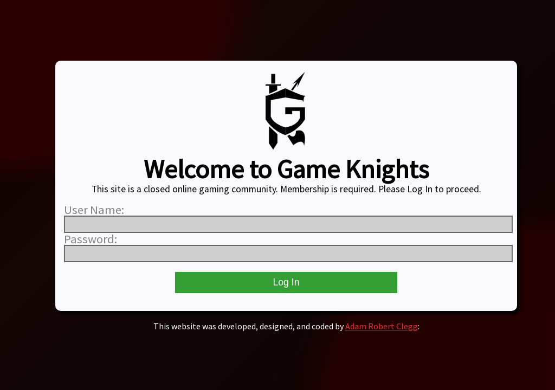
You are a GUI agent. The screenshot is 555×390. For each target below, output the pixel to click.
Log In (286, 282)
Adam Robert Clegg (381, 326)
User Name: (94, 210)
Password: (90, 239)
